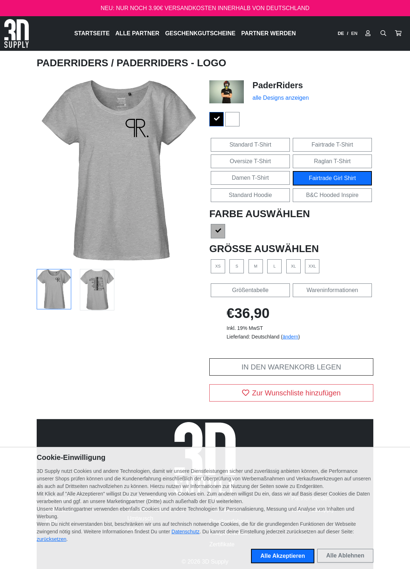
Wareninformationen (332, 290)
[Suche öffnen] (383, 33)
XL (293, 266)
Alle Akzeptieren (282, 556)
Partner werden (268, 33)
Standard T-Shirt (250, 145)
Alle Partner (137, 33)
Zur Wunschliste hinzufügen (291, 393)
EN (354, 33)
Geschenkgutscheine (200, 33)
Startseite (91, 33)
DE (341, 33)
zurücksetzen (51, 539)
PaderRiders (74, 62)
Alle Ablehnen (345, 555)
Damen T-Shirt (250, 178)
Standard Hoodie (250, 195)
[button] (398, 33)
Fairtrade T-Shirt (332, 145)
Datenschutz (186, 531)
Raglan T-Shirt (332, 161)
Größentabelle (250, 290)
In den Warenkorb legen (291, 367)
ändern (291, 337)
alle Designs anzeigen (280, 98)
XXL (312, 266)
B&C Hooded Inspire (332, 195)
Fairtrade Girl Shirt (332, 178)
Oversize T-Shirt (250, 161)
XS (218, 266)
